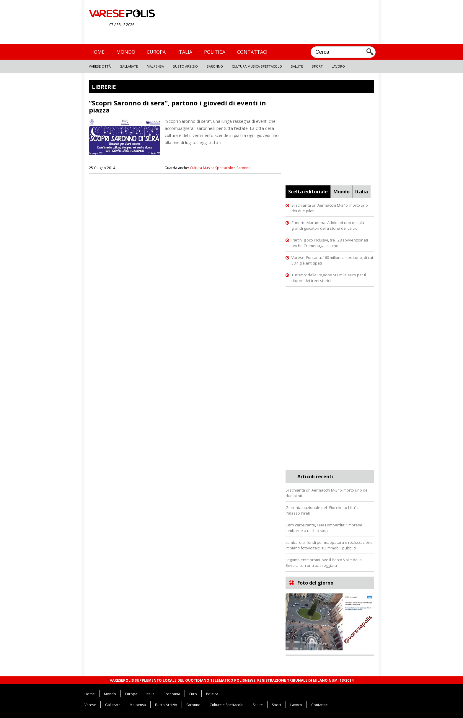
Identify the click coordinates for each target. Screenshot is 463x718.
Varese (90, 704)
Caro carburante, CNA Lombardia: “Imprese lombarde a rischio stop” (324, 527)
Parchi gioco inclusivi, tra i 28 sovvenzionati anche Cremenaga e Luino (329, 242)
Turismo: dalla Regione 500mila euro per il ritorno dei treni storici (328, 277)
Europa (156, 52)
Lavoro (338, 66)
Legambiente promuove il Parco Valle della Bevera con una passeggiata (324, 562)
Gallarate (129, 66)
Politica (214, 52)
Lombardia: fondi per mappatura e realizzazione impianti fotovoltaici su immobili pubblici (329, 545)
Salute (297, 66)
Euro (193, 693)
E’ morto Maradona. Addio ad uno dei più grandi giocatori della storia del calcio (327, 225)
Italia (184, 52)
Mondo (125, 52)
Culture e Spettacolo (227, 704)
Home (97, 52)
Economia (172, 693)
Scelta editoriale (308, 191)
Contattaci (252, 52)
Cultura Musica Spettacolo (257, 66)
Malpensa (155, 66)
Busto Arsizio (185, 66)
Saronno (215, 66)
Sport (317, 66)
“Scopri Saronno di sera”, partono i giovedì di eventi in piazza (177, 106)
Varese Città (100, 66)
